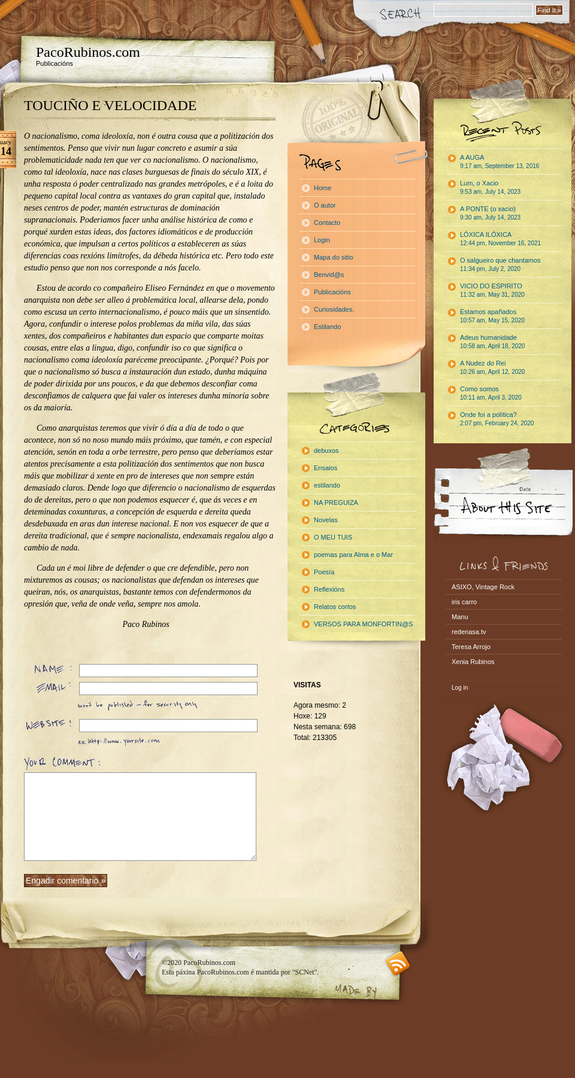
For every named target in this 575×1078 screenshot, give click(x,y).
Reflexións (329, 589)
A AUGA (499, 161)
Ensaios (325, 467)
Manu (460, 616)
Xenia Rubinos (473, 661)
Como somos (491, 393)
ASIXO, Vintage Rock (483, 586)
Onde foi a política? (497, 419)
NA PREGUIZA (336, 502)
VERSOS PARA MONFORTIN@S (363, 624)
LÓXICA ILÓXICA (500, 238)
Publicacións (332, 292)
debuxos (326, 450)
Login (322, 239)
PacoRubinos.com (88, 52)
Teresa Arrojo (471, 646)
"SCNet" (304, 972)
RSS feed (398, 963)
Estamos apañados (492, 316)
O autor (325, 205)
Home (322, 187)
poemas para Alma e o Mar (353, 554)
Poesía (324, 571)
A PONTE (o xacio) (490, 213)
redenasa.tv (469, 631)
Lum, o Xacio (490, 187)
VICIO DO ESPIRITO (492, 290)
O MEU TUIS (333, 537)
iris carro (464, 601)
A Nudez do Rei (492, 367)
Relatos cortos (335, 606)
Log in (460, 687)
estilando (327, 485)
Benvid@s (329, 274)
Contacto (327, 222)
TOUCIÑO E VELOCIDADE (110, 105)
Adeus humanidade (492, 341)
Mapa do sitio (333, 257)
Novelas (326, 519)
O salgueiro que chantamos (500, 264)
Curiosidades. (334, 309)
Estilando (327, 326)
